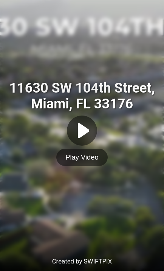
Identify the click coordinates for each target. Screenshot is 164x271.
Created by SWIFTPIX (82, 261)
